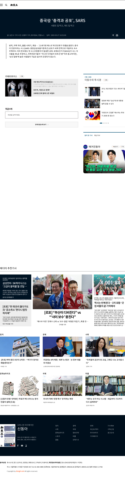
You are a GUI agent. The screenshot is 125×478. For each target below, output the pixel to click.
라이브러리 (94, 433)
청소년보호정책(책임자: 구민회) (71, 463)
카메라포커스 (11, 76)
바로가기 (115, 147)
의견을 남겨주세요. (14, 115)
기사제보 (111, 426)
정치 (56, 426)
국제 (74, 429)
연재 (91, 426)
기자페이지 (94, 436)
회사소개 (10, 463)
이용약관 (45, 463)
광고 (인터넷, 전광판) (21, 463)
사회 (56, 429)
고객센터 (38, 463)
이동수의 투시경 (93, 80)
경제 (74, 426)
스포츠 (57, 436)
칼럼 (56, 440)
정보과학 (76, 433)
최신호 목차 (94, 429)
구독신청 (111, 429)
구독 (22, 76)
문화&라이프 (59, 433)
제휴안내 (31, 463)
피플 (74, 436)
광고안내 (111, 433)
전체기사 (76, 440)
